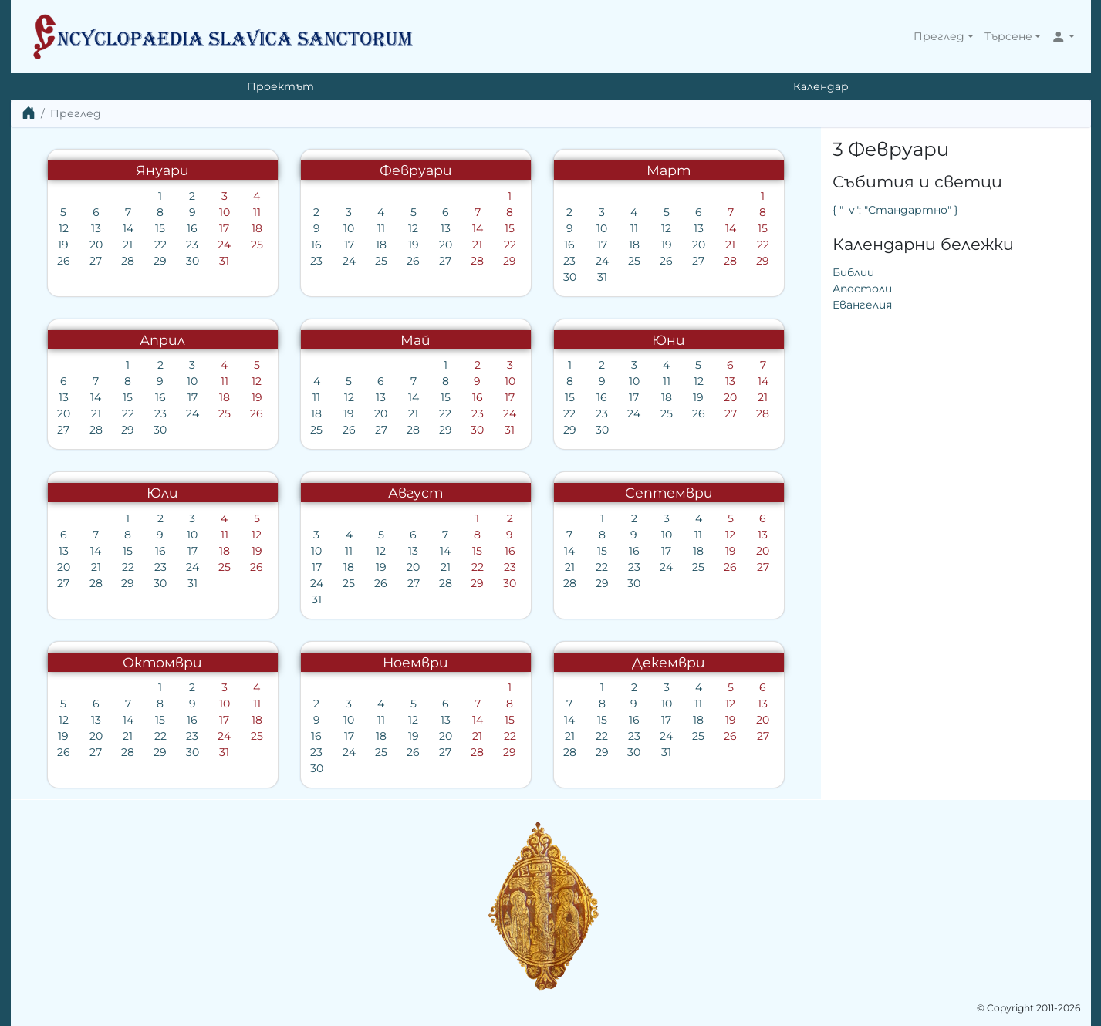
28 (127, 261)
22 (160, 244)
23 (192, 244)
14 (128, 228)
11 (257, 212)
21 (128, 244)
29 (160, 261)
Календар (821, 86)
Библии (853, 272)
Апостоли (862, 288)
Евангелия (862, 305)
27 (95, 261)
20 (96, 244)
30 (192, 261)
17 (224, 228)
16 (192, 228)
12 (64, 228)
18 (257, 228)
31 (224, 261)
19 (63, 244)
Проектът (280, 86)
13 (96, 228)
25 (257, 244)
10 (224, 212)
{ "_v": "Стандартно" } (895, 210)
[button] (943, 36)
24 (224, 244)
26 (63, 261)
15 (160, 228)
